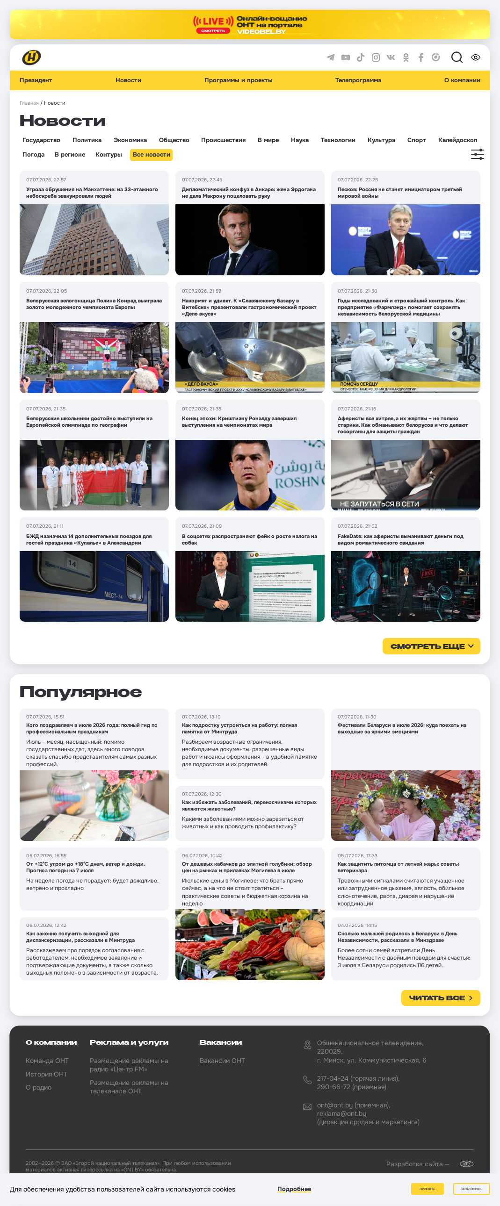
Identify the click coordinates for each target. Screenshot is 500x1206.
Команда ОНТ (47, 1060)
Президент (36, 80)
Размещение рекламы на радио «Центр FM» (129, 1064)
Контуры (108, 154)
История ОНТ (46, 1074)
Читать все (437, 998)
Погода (33, 154)
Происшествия (223, 140)
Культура (381, 140)
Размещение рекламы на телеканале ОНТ (129, 1086)
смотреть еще (428, 647)
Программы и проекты (238, 80)
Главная (29, 103)
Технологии (338, 140)
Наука (300, 140)
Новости (128, 80)
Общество (174, 140)
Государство (41, 140)
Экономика (130, 140)
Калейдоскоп (458, 140)
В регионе (70, 154)
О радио (38, 1087)
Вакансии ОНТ (222, 1060)
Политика (86, 140)
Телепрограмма (358, 80)
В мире (268, 140)
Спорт (416, 140)
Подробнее (294, 1189)
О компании (462, 80)
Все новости (151, 154)
